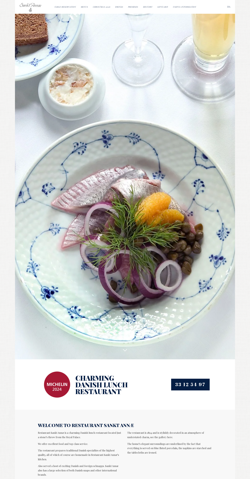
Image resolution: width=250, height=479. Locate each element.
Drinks (119, 7)
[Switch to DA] (229, 7)
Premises (133, 7)
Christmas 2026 (101, 7)
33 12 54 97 (190, 384)
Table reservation (65, 7)
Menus (84, 7)
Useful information (184, 7)
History (148, 7)
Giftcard (162, 7)
